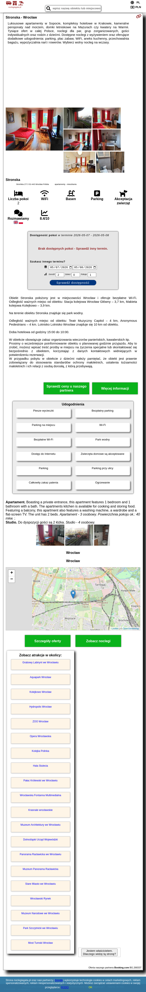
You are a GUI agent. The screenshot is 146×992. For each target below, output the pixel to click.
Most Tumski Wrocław (40, 942)
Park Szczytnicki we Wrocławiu (40, 928)
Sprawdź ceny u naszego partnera (66, 388)
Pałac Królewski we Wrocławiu (40, 780)
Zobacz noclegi (98, 641)
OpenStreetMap (131, 628)
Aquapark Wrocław (40, 677)
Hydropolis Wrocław (40, 706)
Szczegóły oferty (47, 641)
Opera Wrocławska (40, 736)
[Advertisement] (73, 75)
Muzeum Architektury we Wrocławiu (40, 824)
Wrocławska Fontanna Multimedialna (40, 795)
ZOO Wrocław (40, 721)
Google (59, 980)
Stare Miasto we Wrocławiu (40, 883)
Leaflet (114, 628)
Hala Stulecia (40, 765)
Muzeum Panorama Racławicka (40, 869)
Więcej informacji (115, 388)
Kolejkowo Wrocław (40, 691)
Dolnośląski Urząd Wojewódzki (40, 839)
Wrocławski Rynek (40, 898)
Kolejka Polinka (40, 751)
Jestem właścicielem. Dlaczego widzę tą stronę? (99, 952)
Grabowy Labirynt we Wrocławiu (40, 662)
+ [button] (11, 573)
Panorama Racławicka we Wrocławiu (40, 854)
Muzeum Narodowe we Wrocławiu (40, 913)
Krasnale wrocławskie (40, 810)
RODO (65, 987)
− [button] (11, 579)
